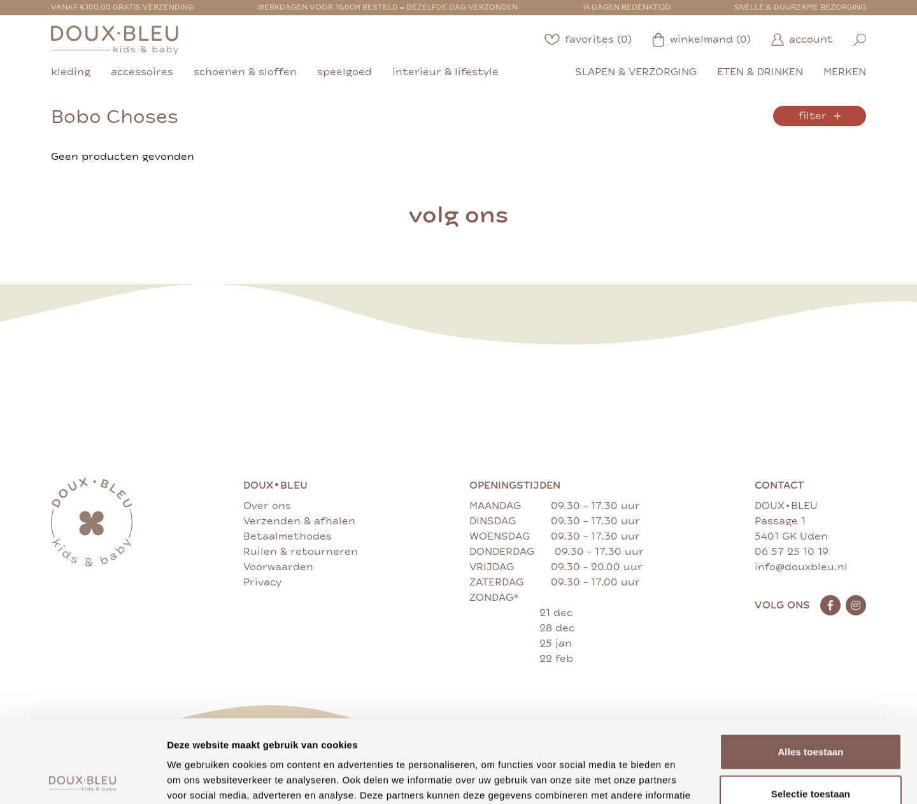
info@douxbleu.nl (801, 567)
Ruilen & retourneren (300, 551)
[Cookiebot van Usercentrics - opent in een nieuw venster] (82, 779)
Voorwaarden (278, 567)
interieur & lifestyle (445, 72)
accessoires (142, 72)
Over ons (267, 505)
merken (844, 72)
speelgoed (344, 72)
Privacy (262, 582)
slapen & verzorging (636, 72)
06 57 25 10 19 (791, 551)
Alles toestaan (810, 668)
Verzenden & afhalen (299, 521)
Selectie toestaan (810, 710)
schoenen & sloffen (245, 72)
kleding (70, 72)
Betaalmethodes (287, 536)
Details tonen (688, 778)
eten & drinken (760, 72)
